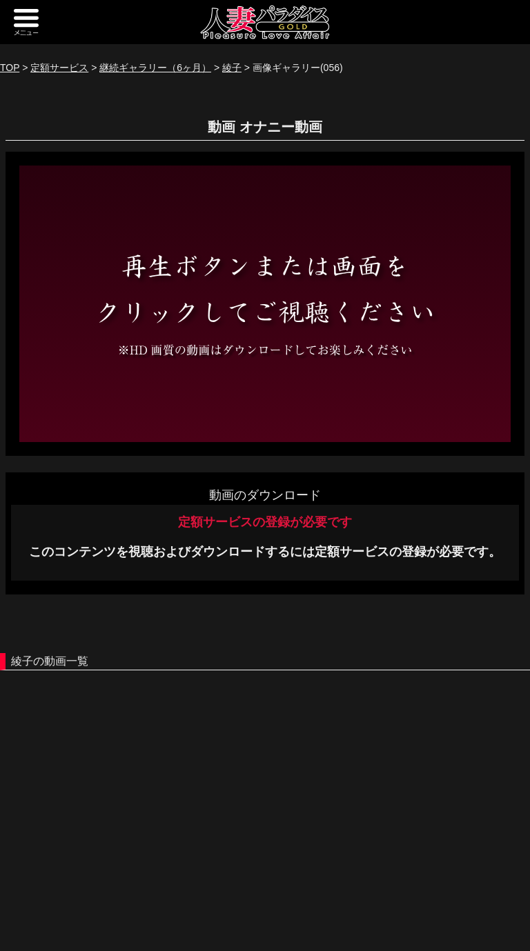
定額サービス (59, 67)
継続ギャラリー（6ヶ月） (155, 67)
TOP (9, 67)
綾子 (232, 67)
